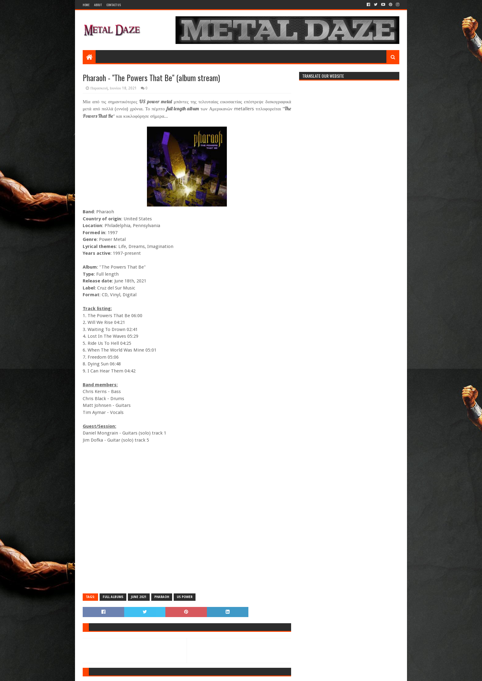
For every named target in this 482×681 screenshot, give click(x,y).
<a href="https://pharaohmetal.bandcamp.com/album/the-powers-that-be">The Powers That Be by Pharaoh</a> (187, 518)
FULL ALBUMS (113, 597)
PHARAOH (161, 597)
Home (86, 4)
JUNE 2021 (139, 597)
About (98, 4)
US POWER (184, 597)
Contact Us (113, 4)
